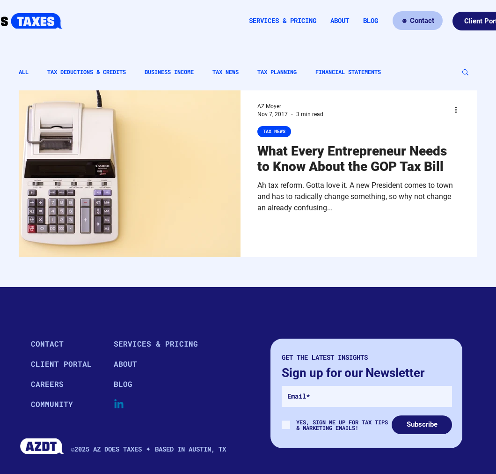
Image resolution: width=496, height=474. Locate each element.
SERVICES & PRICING (147, 343)
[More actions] (459, 109)
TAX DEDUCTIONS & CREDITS (86, 71)
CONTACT (47, 343)
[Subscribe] (422, 424)
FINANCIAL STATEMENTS (348, 71)
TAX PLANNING (277, 71)
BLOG (123, 384)
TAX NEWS (225, 71)
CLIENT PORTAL (61, 364)
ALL (24, 71)
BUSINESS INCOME (169, 71)
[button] (465, 73)
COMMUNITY (52, 404)
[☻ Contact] (418, 20)
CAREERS (47, 384)
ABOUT (125, 364)
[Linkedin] (118, 404)
